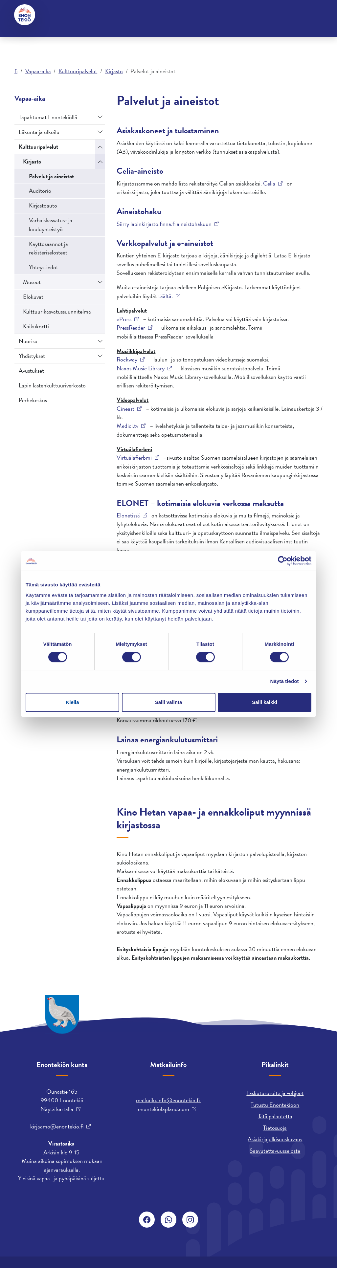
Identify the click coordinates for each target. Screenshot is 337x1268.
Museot (32, 281)
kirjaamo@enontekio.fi (56, 1126)
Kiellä (72, 702)
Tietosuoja (275, 1127)
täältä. (165, 296)
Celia (269, 183)
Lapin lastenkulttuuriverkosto (52, 385)
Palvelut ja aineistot (51, 176)
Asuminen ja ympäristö (45, 39)
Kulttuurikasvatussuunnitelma (57, 311)
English (161, 15)
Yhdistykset (32, 355)
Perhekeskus (33, 400)
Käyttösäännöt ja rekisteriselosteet (48, 248)
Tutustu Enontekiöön (275, 1104)
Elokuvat (33, 296)
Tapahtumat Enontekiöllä (48, 117)
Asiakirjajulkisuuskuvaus (275, 1139)
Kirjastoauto (43, 205)
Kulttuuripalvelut (77, 71)
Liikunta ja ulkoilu (39, 131)
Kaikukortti (36, 326)
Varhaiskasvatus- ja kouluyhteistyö (50, 224)
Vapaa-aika (212, 39)
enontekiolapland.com (163, 1109)
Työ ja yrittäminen (168, 39)
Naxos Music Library (141, 368)
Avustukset (31, 370)
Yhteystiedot (64, 14)
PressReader (131, 327)
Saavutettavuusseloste (275, 1150)
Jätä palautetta (275, 1116)
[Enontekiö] (24, 14)
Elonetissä (128, 515)
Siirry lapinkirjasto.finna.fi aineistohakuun (164, 224)
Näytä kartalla (56, 1109)
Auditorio (40, 190)
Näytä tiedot (284, 681)
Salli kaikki (264, 702)
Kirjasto (114, 71)
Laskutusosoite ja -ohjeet (274, 1092)
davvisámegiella (197, 15)
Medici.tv (127, 426)
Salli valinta (168, 702)
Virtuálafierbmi (134, 457)
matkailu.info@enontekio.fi (168, 1100)
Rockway (127, 359)
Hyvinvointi (100, 14)
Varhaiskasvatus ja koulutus (262, 39)
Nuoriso (28, 341)
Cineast (125, 408)
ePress (124, 319)
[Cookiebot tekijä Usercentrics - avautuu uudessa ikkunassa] (282, 561)
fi (15, 71)
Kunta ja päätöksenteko (109, 39)
